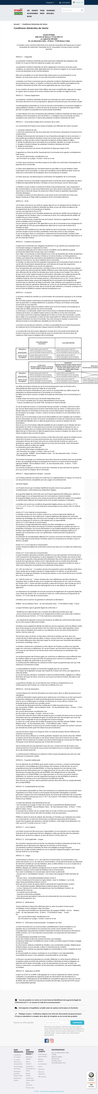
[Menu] (95, 1072)
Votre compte (41, 1051)
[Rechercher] (73, 10)
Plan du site (30, 1088)
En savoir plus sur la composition (18, 1062)
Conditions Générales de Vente (30, 1068)
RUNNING (51, 10)
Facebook (47, 1041)
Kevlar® (50, 13)
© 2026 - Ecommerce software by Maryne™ (49, 1091)
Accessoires (32, 13)
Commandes (42, 1064)
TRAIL (42, 10)
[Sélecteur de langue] (50, 3)
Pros (42, 13)
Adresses (41, 1069)
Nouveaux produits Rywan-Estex (18, 1073)
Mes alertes (42, 1077)
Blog (29, 16)
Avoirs (40, 1066)
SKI (28, 10)
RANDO (35, 10)
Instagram (51, 1041)
